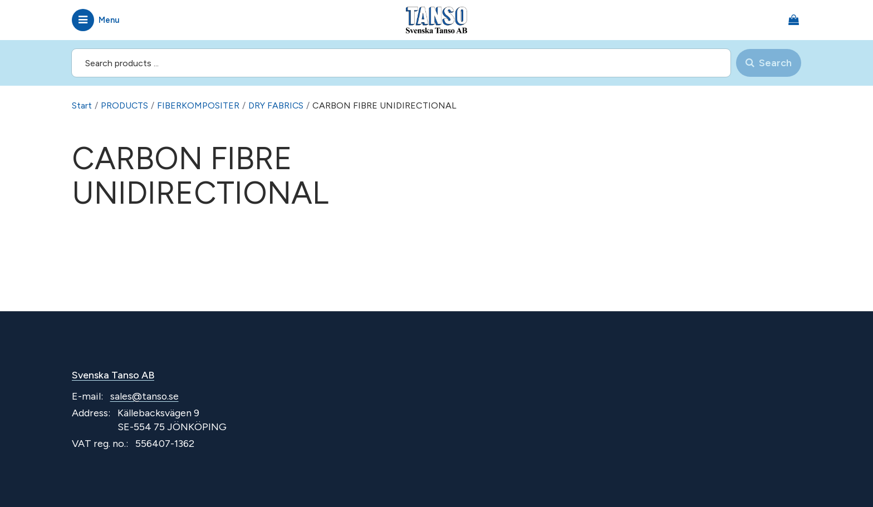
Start (82, 105)
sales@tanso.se (144, 396)
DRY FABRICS (277, 105)
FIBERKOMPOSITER (199, 105)
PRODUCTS (125, 105)
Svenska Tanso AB (113, 374)
